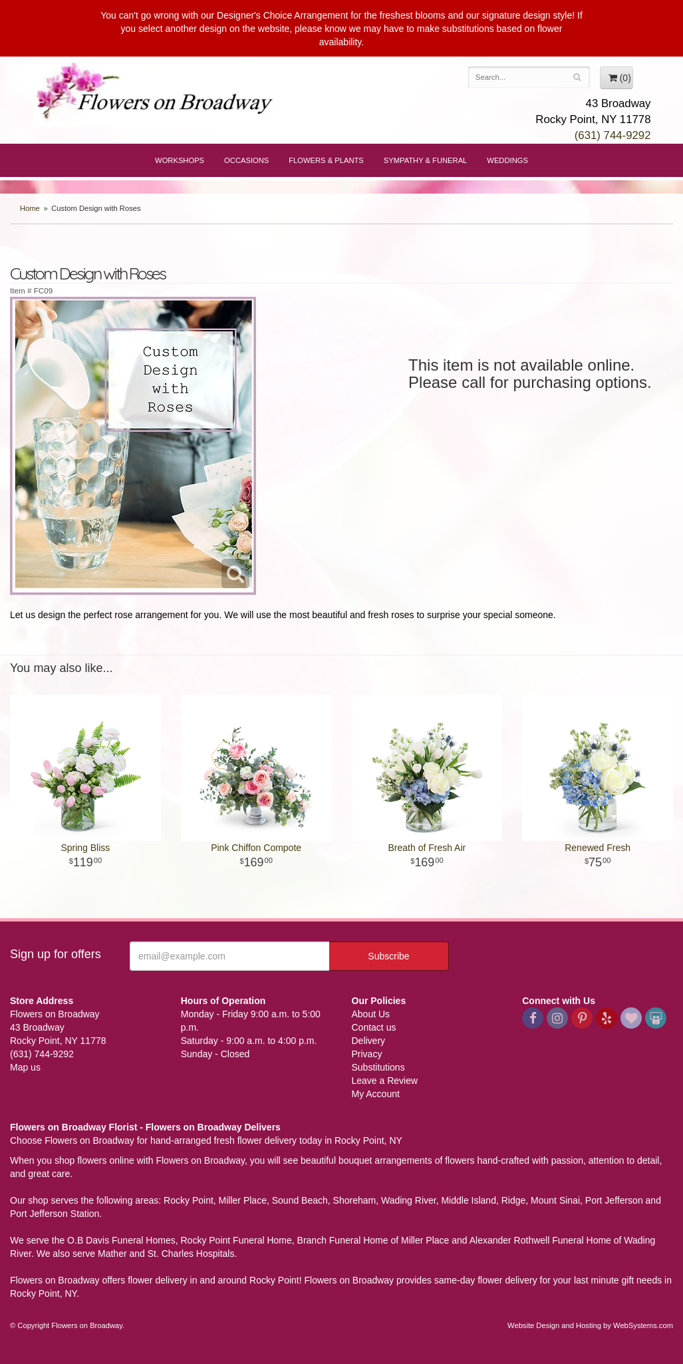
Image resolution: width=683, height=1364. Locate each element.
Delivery (369, 1040)
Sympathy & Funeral (426, 160)
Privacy (367, 1054)
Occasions (246, 160)
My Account (376, 1094)
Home (30, 208)
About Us (371, 1014)
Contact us (374, 1027)
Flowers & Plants (326, 160)
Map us (25, 1067)
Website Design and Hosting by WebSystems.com (590, 1325)
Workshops (179, 160)
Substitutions (378, 1067)
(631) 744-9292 (613, 135)
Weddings (507, 160)
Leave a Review (385, 1080)
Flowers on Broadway (156, 94)
